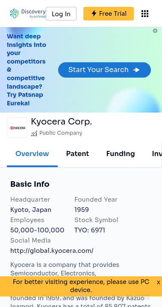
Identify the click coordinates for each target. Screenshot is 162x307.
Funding (120, 153)
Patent (77, 153)
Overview (32, 153)
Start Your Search (104, 69)
